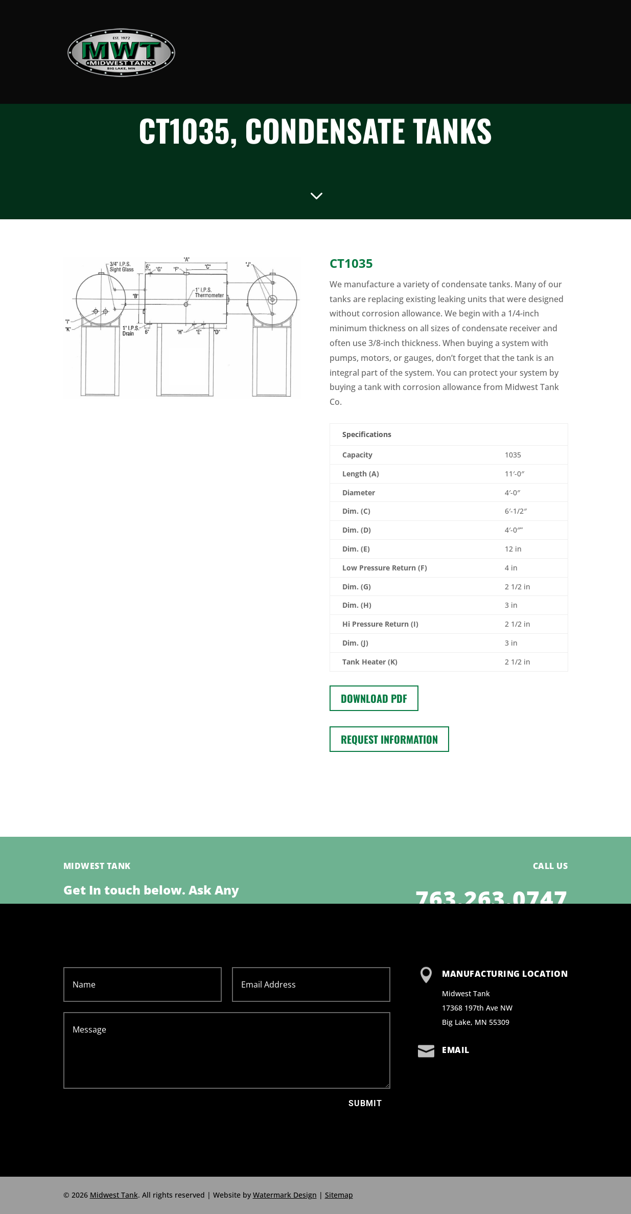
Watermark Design (285, 1195)
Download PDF (374, 698)
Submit (365, 1103)
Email (456, 1050)
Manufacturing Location (505, 973)
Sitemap (339, 1195)
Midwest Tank (114, 1195)
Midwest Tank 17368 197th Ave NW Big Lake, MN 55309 (477, 1008)
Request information (389, 739)
